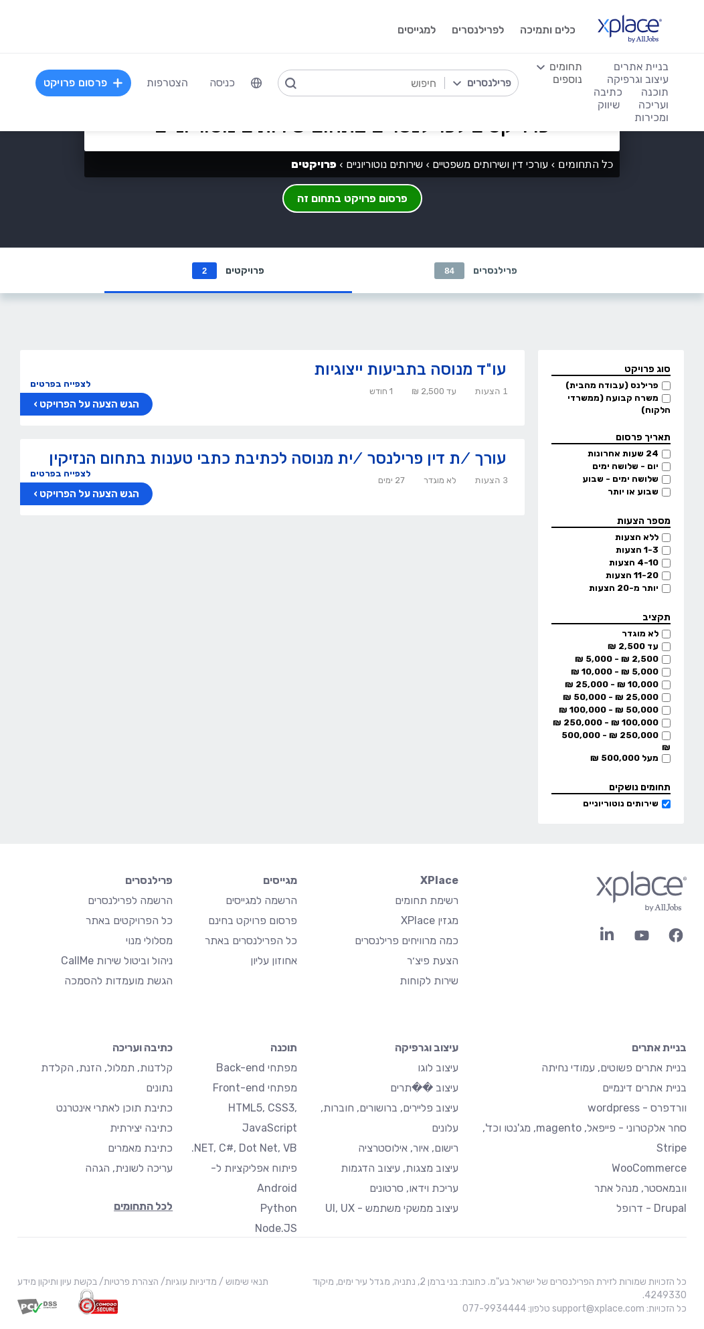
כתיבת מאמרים (140, 1148)
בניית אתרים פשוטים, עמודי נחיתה (614, 1067)
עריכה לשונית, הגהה (129, 1168)
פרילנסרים (475, 270)
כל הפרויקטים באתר (129, 920)
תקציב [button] (656, 617)
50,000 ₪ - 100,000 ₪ (608, 710)
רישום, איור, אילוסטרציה (408, 1148)
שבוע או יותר (633, 491)
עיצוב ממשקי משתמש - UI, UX (391, 1208)
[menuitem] (256, 83)
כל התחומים (585, 164)
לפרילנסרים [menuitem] (478, 29)
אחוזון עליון (273, 960)
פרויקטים (228, 270)
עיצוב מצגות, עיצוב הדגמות (399, 1168)
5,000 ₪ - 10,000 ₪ (614, 672)
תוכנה (283, 1047)
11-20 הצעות (632, 575)
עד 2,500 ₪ (633, 646)
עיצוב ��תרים (424, 1087)
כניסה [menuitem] (222, 82)
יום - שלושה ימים (625, 466)
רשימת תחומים (426, 900)
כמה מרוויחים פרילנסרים (406, 940)
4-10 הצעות (633, 562)
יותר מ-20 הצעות (623, 588)
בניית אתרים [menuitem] (641, 66)
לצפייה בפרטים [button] (60, 384)
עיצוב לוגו (438, 1067)
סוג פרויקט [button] (647, 369)
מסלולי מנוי (149, 940)
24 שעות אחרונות (623, 453)
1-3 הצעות (637, 550)
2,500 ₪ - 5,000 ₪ (616, 659)
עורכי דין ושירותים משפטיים (490, 164)
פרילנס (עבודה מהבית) (611, 385)
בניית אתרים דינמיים (644, 1087)
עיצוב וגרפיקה (426, 1047)
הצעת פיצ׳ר (432, 960)
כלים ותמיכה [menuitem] (548, 29)
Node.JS (276, 1228)
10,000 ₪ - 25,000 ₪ (611, 684)
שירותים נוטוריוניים (620, 803)
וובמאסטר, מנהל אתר (640, 1188)
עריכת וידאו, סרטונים (413, 1188)
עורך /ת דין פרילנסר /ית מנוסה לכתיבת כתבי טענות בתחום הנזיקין (277, 458)
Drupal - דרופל (651, 1208)
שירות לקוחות (429, 980)
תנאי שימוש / (242, 1282)
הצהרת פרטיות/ (128, 1282)
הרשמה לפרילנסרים (130, 900)
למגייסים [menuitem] (417, 29)
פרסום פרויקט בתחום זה (352, 198)
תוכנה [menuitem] (655, 92)
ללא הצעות (636, 537)
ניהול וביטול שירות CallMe (117, 960)
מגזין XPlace (429, 920)
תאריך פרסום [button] (643, 437)
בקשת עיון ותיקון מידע (57, 1282)
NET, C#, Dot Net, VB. (244, 1148)
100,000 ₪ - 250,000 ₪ (605, 722)
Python (278, 1208)
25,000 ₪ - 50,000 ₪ (610, 697)
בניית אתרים (659, 1047)
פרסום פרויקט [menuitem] (83, 82)
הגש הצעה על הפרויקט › (86, 404)
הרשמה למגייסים (261, 900)
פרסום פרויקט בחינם (252, 920)
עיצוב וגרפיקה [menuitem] (638, 79)
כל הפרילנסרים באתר (251, 940)
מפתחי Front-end (255, 1087)
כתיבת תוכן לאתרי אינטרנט (114, 1107)
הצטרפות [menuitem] (167, 82)
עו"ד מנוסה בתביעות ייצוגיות (410, 369)
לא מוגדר (640, 633)
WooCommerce (649, 1168)
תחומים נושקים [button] (640, 787)
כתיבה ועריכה (142, 1047)
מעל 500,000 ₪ (624, 758)
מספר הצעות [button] (644, 521)
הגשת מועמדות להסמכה (118, 980)
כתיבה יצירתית (141, 1128)
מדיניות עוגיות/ (188, 1282)
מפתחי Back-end (256, 1067)
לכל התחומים (143, 1206)
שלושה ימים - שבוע (620, 479)
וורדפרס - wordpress (637, 1107)
